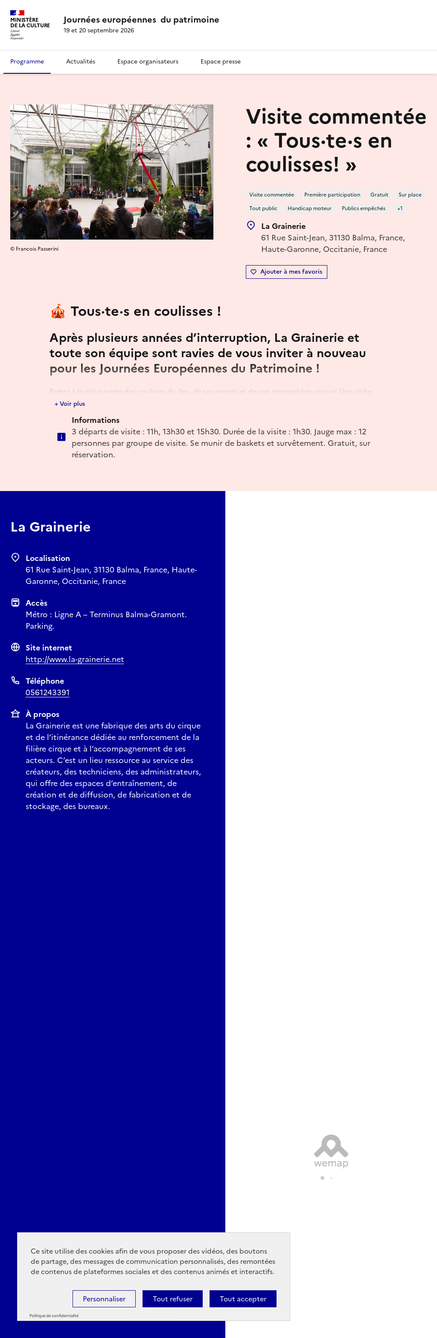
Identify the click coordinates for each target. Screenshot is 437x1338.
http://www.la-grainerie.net (75, 659)
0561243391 (48, 692)
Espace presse (221, 61)
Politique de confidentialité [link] (54, 1316)
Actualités (80, 61)
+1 (400, 208)
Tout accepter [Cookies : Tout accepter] (243, 1299)
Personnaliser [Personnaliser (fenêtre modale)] (104, 1299)
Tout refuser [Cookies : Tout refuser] (172, 1299)
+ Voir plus (70, 403)
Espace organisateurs (147, 61)
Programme (27, 61)
